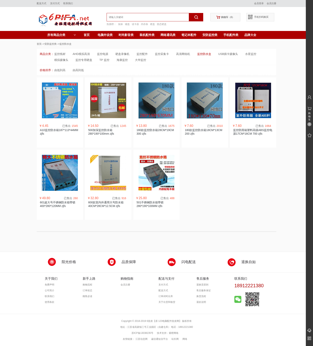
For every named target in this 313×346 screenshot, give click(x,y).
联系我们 (68, 3)
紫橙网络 (173, 333)
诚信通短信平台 (159, 339)
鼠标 (120, 24)
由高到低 (78, 70)
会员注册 (271, 3)
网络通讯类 (167, 35)
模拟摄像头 (61, 60)
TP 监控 (104, 60)
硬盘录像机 (122, 54)
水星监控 (250, 54)
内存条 (144, 24)
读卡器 (135, 24)
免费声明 (49, 284)
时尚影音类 (126, 35)
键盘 (127, 24)
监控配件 (142, 54)
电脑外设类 (105, 35)
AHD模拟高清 (81, 54)
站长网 (175, 339)
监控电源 (102, 54)
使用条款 (49, 302)
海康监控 (122, 60)
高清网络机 (183, 54)
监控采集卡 (162, 54)
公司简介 (49, 290)
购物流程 (87, 284)
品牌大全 (250, 35)
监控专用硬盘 (83, 60)
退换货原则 (202, 284)
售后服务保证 (203, 290)
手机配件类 (230, 35)
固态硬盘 (161, 24)
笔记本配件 (188, 35)
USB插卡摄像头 (228, 54)
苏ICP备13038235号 (142, 333)
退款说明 (201, 302)
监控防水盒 (204, 54)
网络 (184, 339)
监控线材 (59, 54)
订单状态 (87, 290)
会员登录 (259, 3)
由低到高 (59, 70)
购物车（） (225, 17)
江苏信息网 (142, 339)
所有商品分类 (61, 35)
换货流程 (201, 296)
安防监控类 (209, 35)
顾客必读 (87, 296)
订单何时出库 (165, 296)
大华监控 (140, 60)
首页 (87, 35)
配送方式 (41, 3)
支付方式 (55, 3)
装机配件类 (147, 35)
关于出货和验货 (166, 302)
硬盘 (152, 24)
